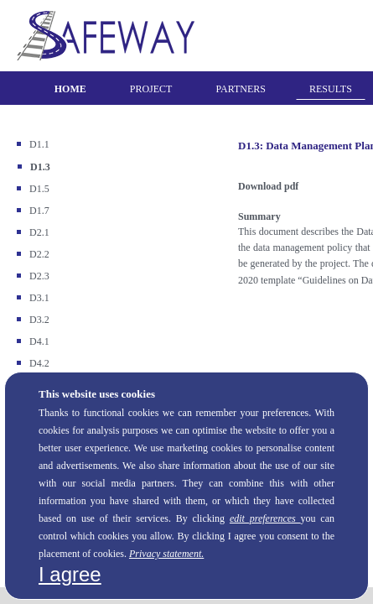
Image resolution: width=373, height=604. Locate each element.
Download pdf (268, 186)
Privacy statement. (166, 554)
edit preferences (265, 518)
